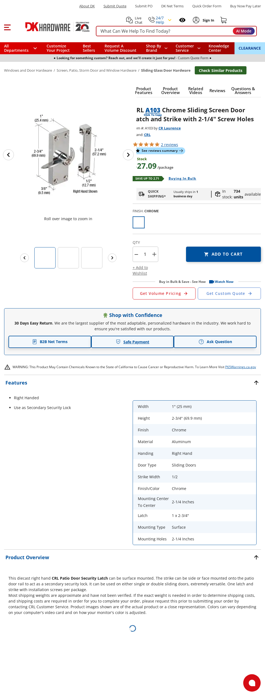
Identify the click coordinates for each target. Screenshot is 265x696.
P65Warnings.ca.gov (240, 367)
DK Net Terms (172, 6)
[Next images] (112, 257)
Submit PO (144, 6)
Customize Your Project (58, 48)
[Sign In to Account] (208, 20)
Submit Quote (114, 6)
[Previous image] (8, 154)
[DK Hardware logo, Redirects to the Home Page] (51, 27)
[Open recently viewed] (182, 20)
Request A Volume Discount (120, 48)
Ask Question (215, 341)
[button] (7, 26)
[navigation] (188, 48)
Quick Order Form (206, 6)
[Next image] (128, 154)
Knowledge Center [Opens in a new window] (219, 48)
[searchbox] (176, 31)
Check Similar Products (220, 70)
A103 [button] (152, 110)
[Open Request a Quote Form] (164, 293)
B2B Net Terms (50, 341)
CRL (147, 134)
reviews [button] (169, 144)
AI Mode (243, 31)
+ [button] (154, 254)
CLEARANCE (250, 48)
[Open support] (252, 683)
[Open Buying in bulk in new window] (180, 179)
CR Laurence (170, 128)
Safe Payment (132, 341)
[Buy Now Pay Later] (245, 6)
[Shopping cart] (223, 20)
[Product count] (145, 254)
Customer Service (185, 48)
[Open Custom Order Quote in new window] (229, 293)
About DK (87, 6)
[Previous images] (24, 257)
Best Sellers (89, 48)
